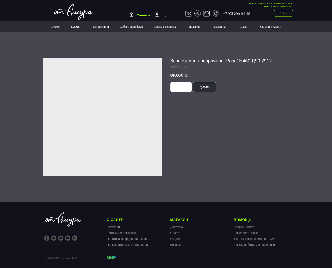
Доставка (176, 227)
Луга (166, 15)
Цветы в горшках (165, 26)
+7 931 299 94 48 (236, 14)
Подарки (195, 26)
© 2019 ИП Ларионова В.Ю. (61, 258)
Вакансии (113, 227)
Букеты (76, 26)
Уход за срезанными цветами (254, 239)
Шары (243, 26)
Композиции (101, 26)
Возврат (175, 244)
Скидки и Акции (270, 26)
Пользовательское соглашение (128, 244)
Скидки (175, 239)
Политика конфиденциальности (129, 239)
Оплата (175, 233)
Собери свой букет (131, 26)
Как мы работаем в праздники (254, 244)
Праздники (220, 26)
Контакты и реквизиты (122, 233)
